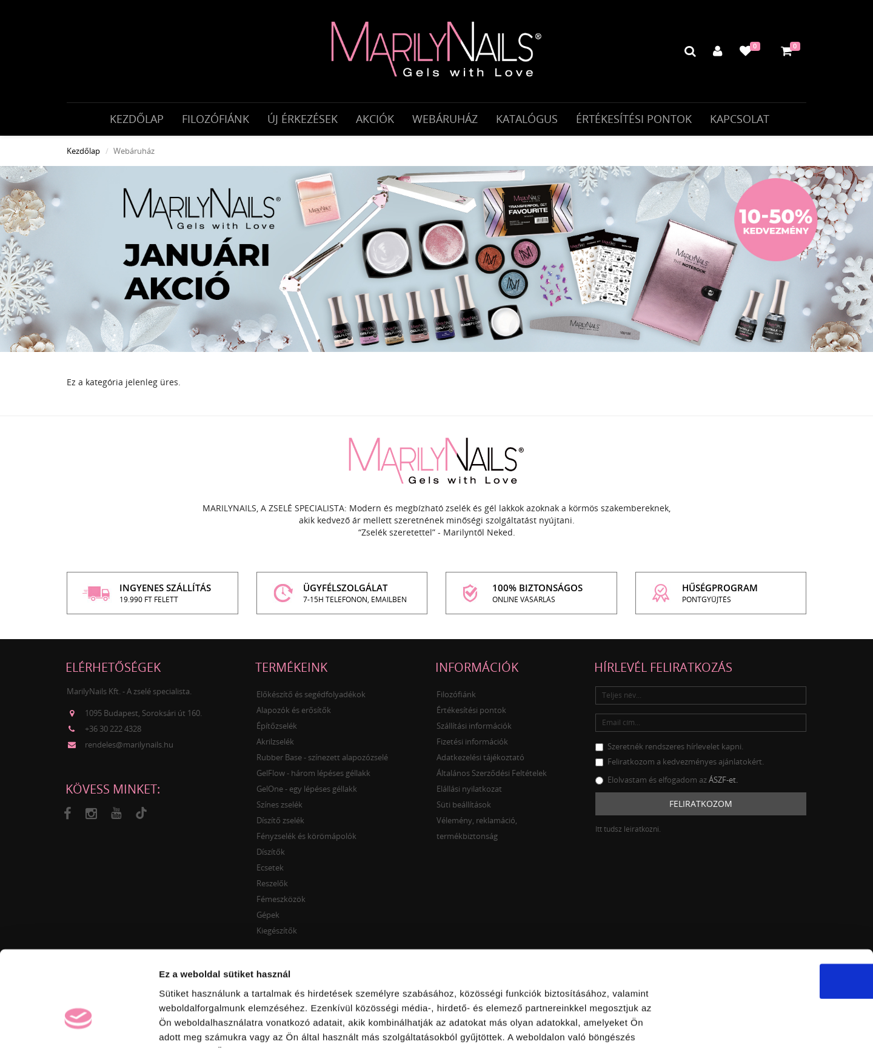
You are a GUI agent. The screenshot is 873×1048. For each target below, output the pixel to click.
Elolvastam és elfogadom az (666, 782)
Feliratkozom (700, 806)
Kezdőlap (137, 119)
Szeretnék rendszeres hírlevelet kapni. (669, 749)
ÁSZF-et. (723, 782)
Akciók (375, 119)
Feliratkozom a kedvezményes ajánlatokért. (679, 764)
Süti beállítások (463, 807)
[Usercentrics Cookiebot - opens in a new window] (78, 1024)
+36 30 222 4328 (113, 732)
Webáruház (445, 119)
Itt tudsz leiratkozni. (628, 832)
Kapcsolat (739, 119)
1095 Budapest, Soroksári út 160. (143, 716)
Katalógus (527, 119)
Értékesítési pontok (634, 119)
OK (772, 905)
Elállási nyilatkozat (469, 791)
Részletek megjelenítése (689, 1024)
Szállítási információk (474, 728)
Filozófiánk (215, 119)
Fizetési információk (472, 744)
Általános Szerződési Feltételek (491, 776)
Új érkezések (302, 119)
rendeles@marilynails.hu (129, 748)
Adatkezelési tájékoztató (480, 760)
